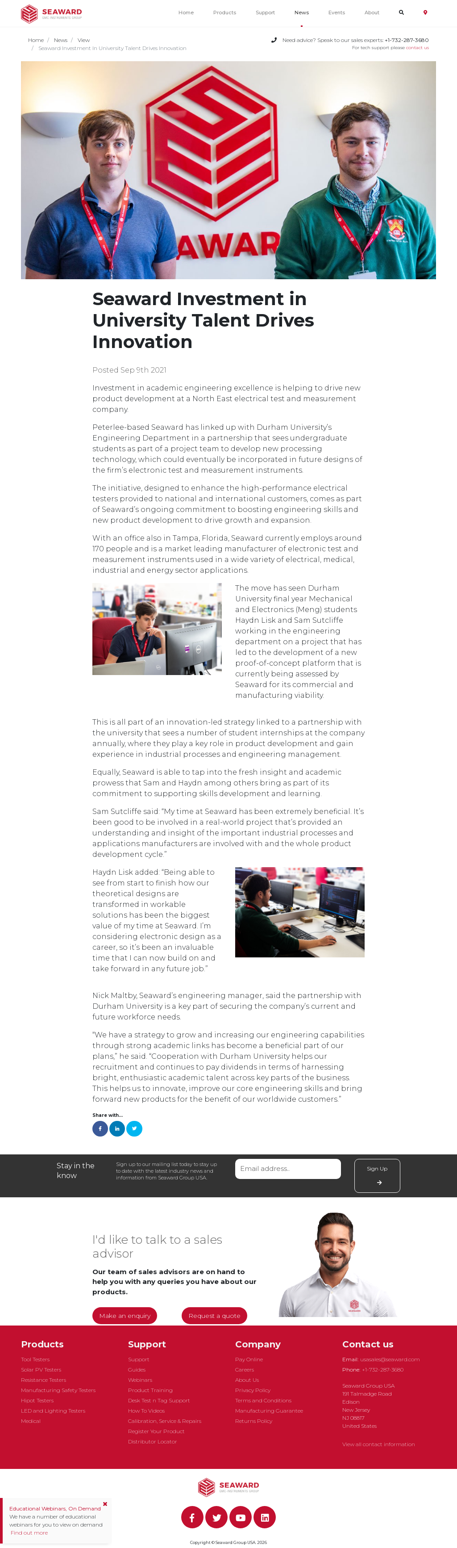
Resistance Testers (43, 1379)
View (84, 40)
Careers (244, 1369)
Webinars (140, 1379)
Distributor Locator (152, 1441)
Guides (136, 1369)
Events (336, 12)
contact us (417, 47)
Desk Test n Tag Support (159, 1400)
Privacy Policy (252, 1390)
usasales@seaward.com (390, 1359)
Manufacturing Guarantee (269, 1410)
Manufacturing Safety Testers (58, 1390)
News (302, 12)
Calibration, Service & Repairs (164, 1421)
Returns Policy (253, 1421)
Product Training (150, 1390)
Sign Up (377, 1175)
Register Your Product (156, 1431)
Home (186, 12)
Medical (31, 1421)
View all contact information (378, 1444)
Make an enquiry (124, 1316)
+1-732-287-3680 (382, 1369)
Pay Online (249, 1359)
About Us (247, 1379)
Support (265, 12)
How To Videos (146, 1410)
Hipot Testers (37, 1400)
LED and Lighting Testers (53, 1410)
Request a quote (214, 1316)
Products (224, 12)
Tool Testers (35, 1359)
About (372, 12)
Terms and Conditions (263, 1400)
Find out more (28, 1532)
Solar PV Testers (41, 1369)
